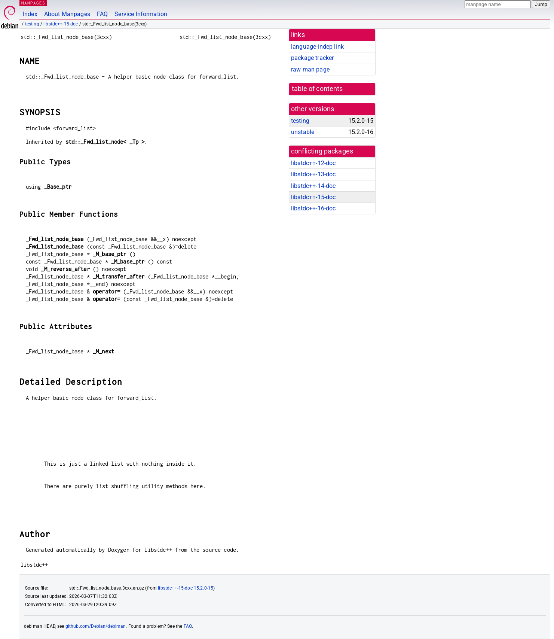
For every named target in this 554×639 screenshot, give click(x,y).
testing (32, 24)
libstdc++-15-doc (60, 24)
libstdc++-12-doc (313, 163)
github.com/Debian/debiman (95, 626)
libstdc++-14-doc (313, 185)
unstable (302, 132)
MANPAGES (33, 2)
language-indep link (317, 46)
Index (30, 14)
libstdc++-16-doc (313, 208)
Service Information (140, 14)
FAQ (102, 14)
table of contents (317, 88)
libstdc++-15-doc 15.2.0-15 (185, 588)
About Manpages (67, 14)
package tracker (312, 57)
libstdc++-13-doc (313, 174)
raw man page (310, 69)
